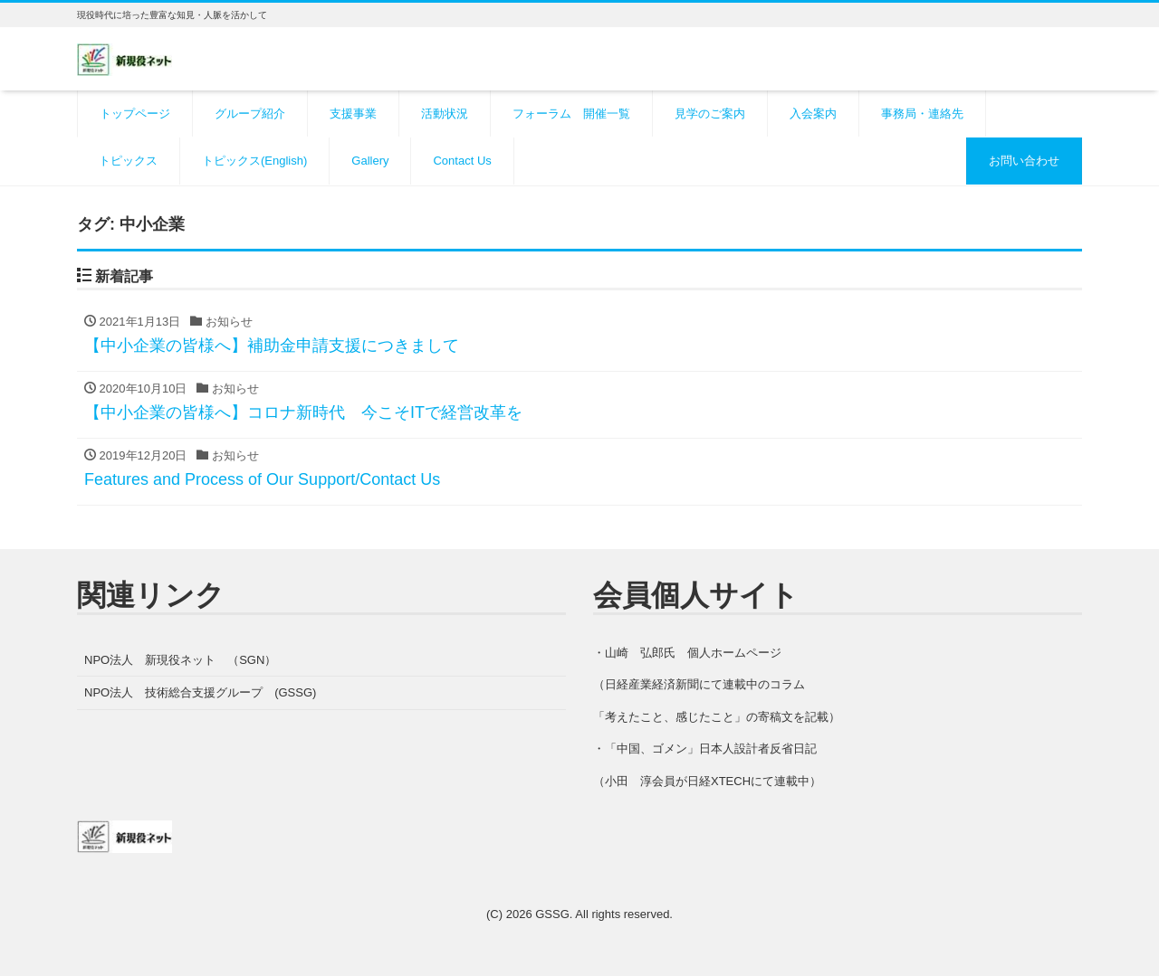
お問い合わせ (1024, 160)
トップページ (135, 113)
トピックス (128, 160)
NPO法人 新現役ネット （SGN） (180, 660)
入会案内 (813, 113)
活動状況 (444, 113)
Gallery (369, 160)
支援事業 (353, 113)
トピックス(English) (254, 160)
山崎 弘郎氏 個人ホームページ (693, 652)
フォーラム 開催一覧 (571, 113)
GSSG (552, 914)
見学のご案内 (710, 113)
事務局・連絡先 (922, 113)
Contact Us (462, 160)
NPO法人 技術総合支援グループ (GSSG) (200, 692)
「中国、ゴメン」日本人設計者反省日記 (711, 748)
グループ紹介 (250, 113)
